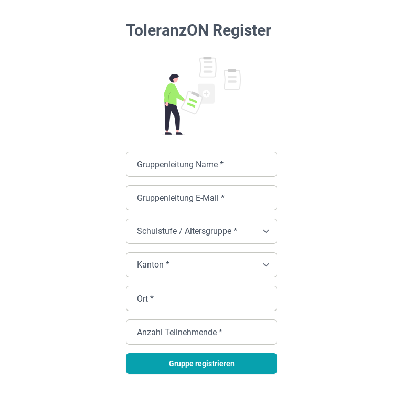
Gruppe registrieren (202, 363)
